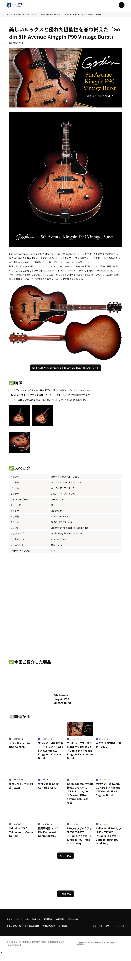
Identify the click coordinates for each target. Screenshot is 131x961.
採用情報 (63, 925)
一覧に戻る (65, 893)
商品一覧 (36, 919)
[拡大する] (10, 428)
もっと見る (65, 855)
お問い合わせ (49, 925)
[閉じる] (1, 952)
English (120, 925)
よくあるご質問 (32, 925)
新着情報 (48, 919)
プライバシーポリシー (102, 925)
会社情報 (60, 919)
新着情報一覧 (19, 14)
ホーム (9, 14)
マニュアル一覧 (14, 925)
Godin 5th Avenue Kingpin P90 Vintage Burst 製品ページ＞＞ (65, 367)
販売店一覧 (73, 919)
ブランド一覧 (22, 919)
